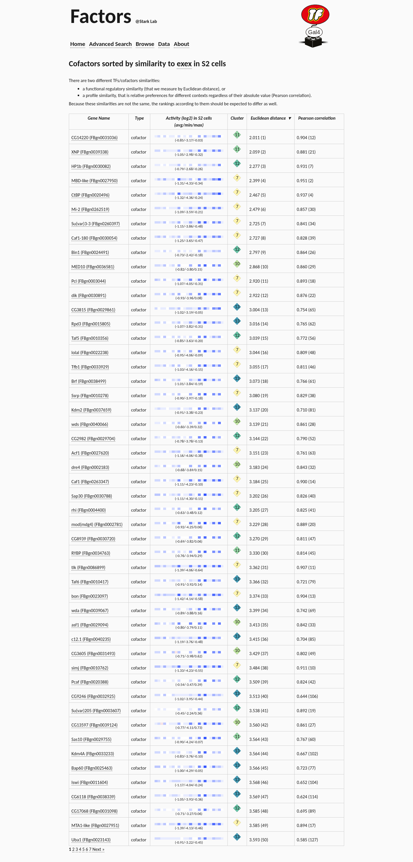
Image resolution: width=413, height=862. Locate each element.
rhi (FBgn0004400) (88, 510)
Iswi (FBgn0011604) (89, 782)
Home (77, 44)
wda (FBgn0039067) (89, 610)
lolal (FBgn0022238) (89, 352)
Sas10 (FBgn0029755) (91, 739)
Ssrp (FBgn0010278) (90, 395)
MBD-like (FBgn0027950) (94, 180)
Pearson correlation (319, 118)
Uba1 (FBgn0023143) (91, 839)
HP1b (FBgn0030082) (91, 166)
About (181, 44)
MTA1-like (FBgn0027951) (95, 825)
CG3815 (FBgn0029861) (93, 309)
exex (184, 64)
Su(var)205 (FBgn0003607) (96, 710)
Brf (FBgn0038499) (88, 381)
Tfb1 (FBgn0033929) (90, 367)
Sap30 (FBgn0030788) (91, 496)
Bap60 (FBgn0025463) (91, 768)
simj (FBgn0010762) (89, 668)
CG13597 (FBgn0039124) (94, 725)
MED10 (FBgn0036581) (92, 266)
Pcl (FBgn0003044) (88, 281)
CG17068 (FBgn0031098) (94, 811)
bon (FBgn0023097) (89, 596)
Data (164, 44)
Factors (100, 15)
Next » (98, 849)
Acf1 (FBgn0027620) (90, 453)
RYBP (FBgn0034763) (90, 553)
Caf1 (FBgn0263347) (90, 481)
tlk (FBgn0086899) (88, 567)
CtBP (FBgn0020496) (90, 195)
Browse (145, 44)
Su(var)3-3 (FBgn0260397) (95, 223)
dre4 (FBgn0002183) (90, 467)
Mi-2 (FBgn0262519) (90, 209)
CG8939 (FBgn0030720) (93, 538)
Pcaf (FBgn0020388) (89, 682)
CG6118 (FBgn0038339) (93, 796)
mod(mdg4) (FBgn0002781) (96, 524)
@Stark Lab (146, 21)
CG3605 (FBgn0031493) (93, 653)
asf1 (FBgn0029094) (89, 625)
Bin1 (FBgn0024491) (90, 252)
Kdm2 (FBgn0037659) (91, 410)
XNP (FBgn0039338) (89, 152)
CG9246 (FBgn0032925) (93, 696)
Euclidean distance (270, 118)
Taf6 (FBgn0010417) (89, 582)
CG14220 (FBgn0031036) (94, 137)
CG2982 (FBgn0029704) (93, 438)
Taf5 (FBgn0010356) (89, 338)
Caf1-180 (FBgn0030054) (94, 238)
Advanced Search (110, 44)
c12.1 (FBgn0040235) (91, 639)
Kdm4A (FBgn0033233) (92, 753)
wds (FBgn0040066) (89, 424)
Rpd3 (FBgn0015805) (90, 324)
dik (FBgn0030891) (88, 295)
